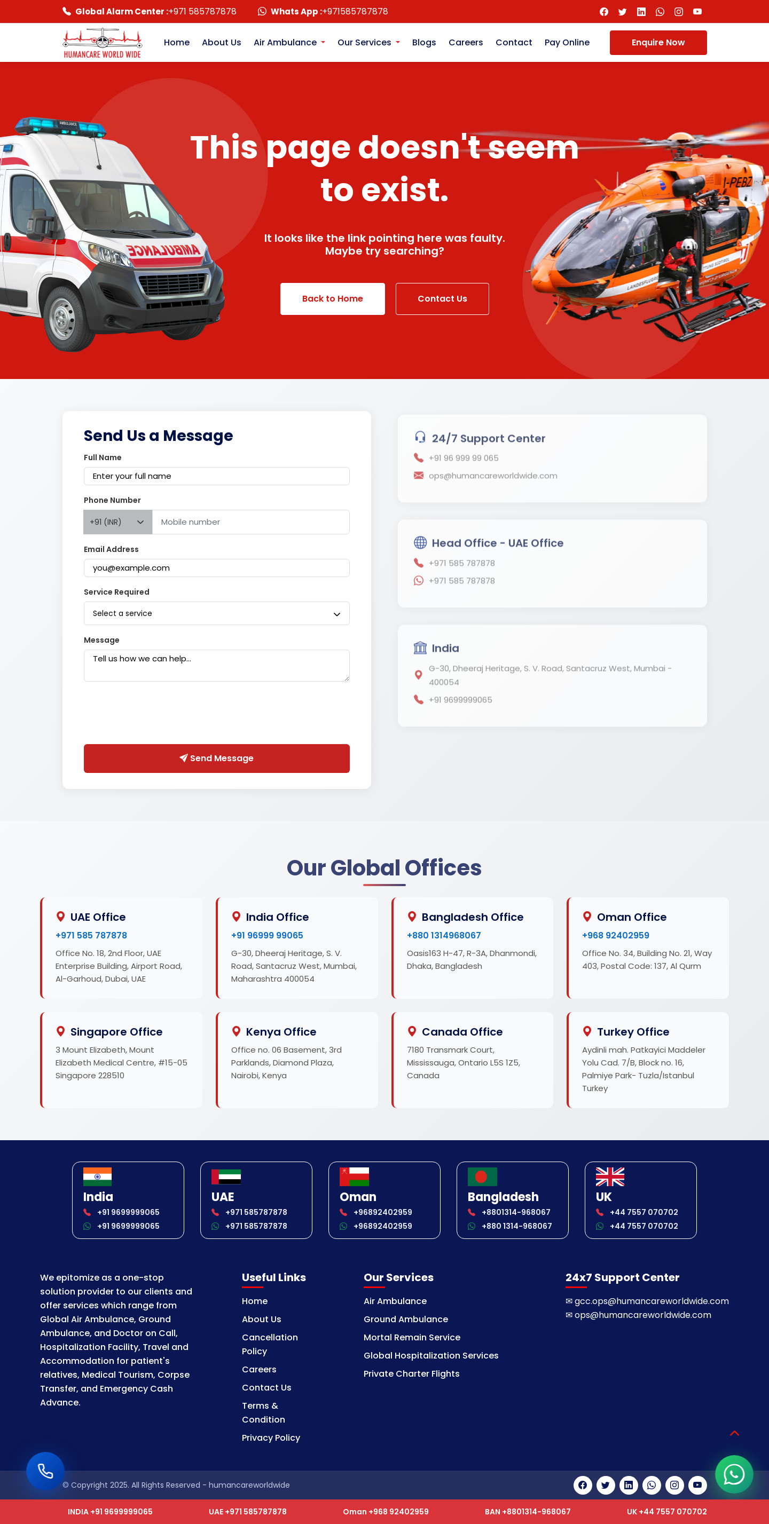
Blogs (424, 42)
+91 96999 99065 (267, 935)
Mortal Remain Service (412, 1337)
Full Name (103, 457)
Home (177, 42)
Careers (466, 42)
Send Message (216, 758)
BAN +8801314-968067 (528, 1511)
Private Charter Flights (412, 1374)
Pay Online (567, 42)
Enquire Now (658, 42)
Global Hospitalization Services (431, 1355)
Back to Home (332, 299)
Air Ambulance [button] (286, 42)
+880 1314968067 (444, 935)
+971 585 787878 (91, 935)
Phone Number (112, 500)
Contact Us (442, 299)
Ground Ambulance (406, 1319)
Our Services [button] (366, 42)
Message (102, 640)
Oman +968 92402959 (386, 1511)
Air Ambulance (395, 1301)
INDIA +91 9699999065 (110, 1511)
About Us (221, 42)
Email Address (111, 549)
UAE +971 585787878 (248, 1511)
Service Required (117, 592)
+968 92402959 (615, 935)
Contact (514, 42)
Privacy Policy (271, 1438)
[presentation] (165, 715)
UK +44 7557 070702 (667, 1511)
